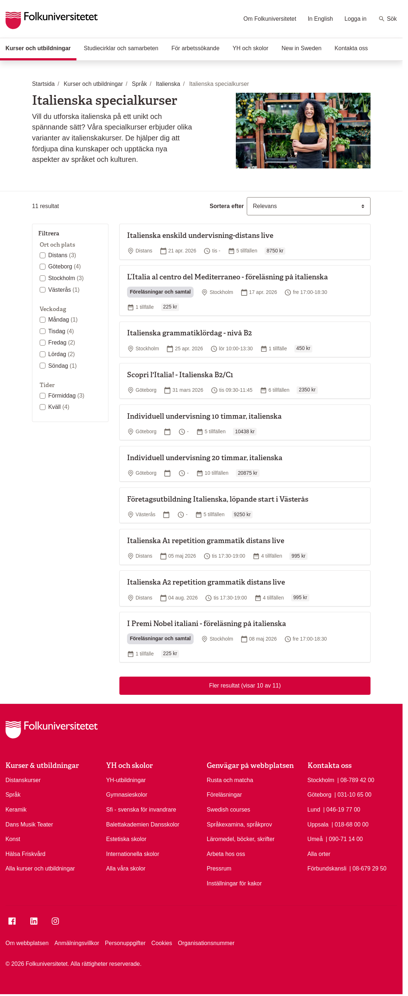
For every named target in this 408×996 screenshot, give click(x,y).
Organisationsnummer (206, 943)
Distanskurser (23, 780)
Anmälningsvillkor (76, 943)
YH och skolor (250, 48)
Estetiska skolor (126, 839)
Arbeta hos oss (226, 854)
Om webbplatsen (27, 943)
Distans (62, 255)
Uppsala (318, 824)
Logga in (355, 19)
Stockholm (66, 278)
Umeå (315, 839)
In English (320, 19)
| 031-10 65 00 (353, 794)
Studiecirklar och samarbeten (121, 48)
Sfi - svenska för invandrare (141, 809)
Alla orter (319, 854)
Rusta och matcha (230, 780)
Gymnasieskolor (126, 795)
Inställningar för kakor (234, 883)
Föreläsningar (224, 795)
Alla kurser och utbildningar (40, 868)
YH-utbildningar (126, 780)
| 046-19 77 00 (341, 809)
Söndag (62, 366)
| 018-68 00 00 (350, 824)
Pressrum (219, 868)
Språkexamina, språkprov (239, 824)
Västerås (63, 290)
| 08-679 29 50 (368, 868)
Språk (12, 795)
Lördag (61, 354)
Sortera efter (227, 206)
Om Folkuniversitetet (269, 19)
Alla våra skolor (126, 868)
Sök (387, 19)
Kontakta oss (351, 48)
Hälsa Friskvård (25, 854)
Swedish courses (228, 809)
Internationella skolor (132, 854)
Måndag (63, 319)
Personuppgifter (125, 943)
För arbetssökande (195, 48)
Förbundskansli (327, 868)
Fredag (61, 342)
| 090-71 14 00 (344, 838)
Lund (314, 809)
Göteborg (64, 266)
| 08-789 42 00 (356, 779)
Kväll (58, 407)
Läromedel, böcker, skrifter (240, 839)
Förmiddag (66, 396)
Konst (12, 839)
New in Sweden (301, 48)
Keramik (16, 809)
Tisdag (61, 331)
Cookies (161, 943)
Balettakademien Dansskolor (142, 824)
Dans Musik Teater (29, 824)
